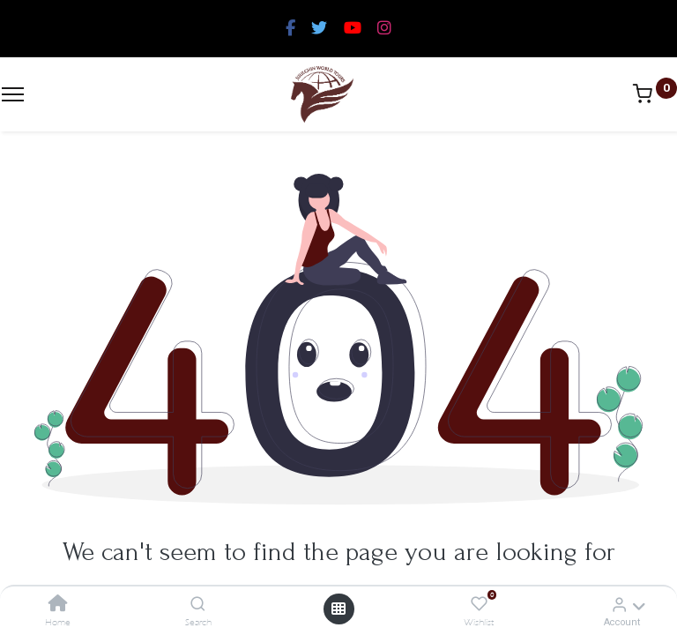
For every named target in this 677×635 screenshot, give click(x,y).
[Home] (58, 604)
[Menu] (13, 94)
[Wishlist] (479, 604)
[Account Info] (619, 604)
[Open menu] (338, 609)
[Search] (198, 604)
